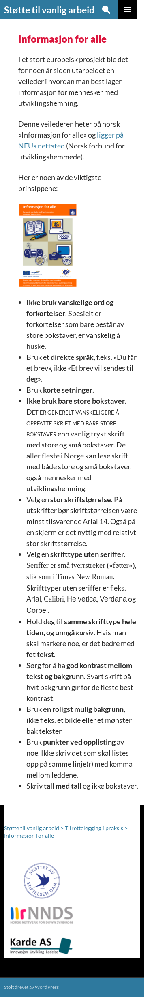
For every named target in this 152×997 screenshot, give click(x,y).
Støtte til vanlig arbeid (49, 9)
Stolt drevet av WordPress (31, 987)
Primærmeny (127, 9)
